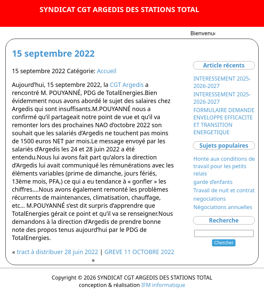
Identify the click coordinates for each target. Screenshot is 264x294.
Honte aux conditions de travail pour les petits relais (224, 166)
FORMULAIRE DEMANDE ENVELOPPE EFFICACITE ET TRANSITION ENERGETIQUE (224, 121)
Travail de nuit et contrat (224, 190)
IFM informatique (163, 285)
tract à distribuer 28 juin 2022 (57, 252)
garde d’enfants (213, 182)
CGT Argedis (127, 85)
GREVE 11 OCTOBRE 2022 (139, 252)
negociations (210, 198)
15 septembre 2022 (53, 53)
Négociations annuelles (223, 207)
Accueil (106, 71)
